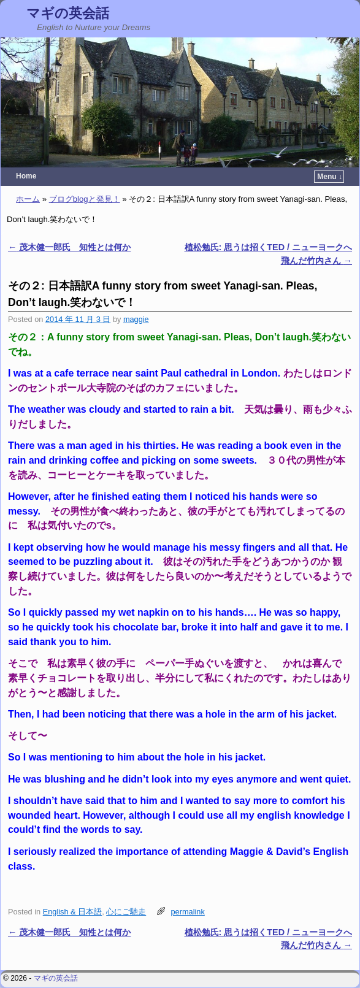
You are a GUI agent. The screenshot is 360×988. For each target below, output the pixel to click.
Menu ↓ (329, 176)
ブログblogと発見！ (84, 199)
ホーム (28, 199)
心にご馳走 (126, 911)
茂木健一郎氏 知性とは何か (69, 247)
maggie (136, 319)
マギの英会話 (67, 13)
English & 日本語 (72, 911)
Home (26, 176)
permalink (188, 911)
